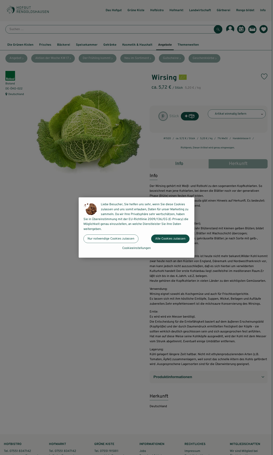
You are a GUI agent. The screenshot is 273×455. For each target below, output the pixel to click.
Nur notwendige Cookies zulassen (111, 239)
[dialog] (136, 227)
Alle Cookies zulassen (170, 239)
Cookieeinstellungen (136, 248)
